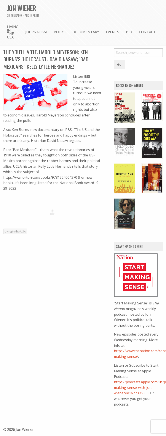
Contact (147, 32)
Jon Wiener (21, 8)
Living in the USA (12, 32)
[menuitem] (12, 31)
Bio (129, 32)
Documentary (85, 32)
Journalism (36, 32)
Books (59, 32)
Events (112, 32)
